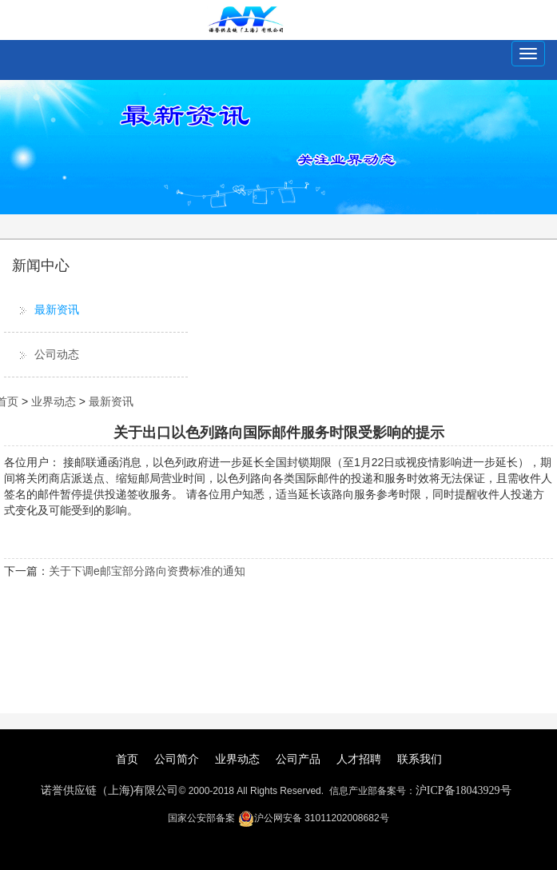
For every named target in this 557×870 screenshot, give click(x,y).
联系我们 (419, 758)
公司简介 (176, 758)
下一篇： (26, 571)
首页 (127, 758)
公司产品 (298, 758)
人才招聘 (358, 758)
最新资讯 (56, 309)
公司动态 (56, 354)
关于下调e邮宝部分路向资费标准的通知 (147, 571)
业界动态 (53, 401)
